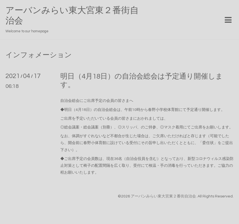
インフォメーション (38, 55)
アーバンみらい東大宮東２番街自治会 (163, 196)
